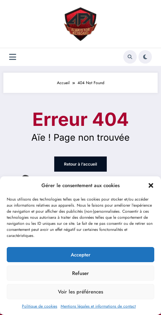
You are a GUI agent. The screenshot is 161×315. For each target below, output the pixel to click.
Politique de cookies (39, 306)
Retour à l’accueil (80, 164)
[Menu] (12, 57)
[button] (151, 185)
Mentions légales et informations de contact (98, 306)
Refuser (80, 273)
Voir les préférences (80, 291)
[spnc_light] (145, 57)
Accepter (81, 254)
